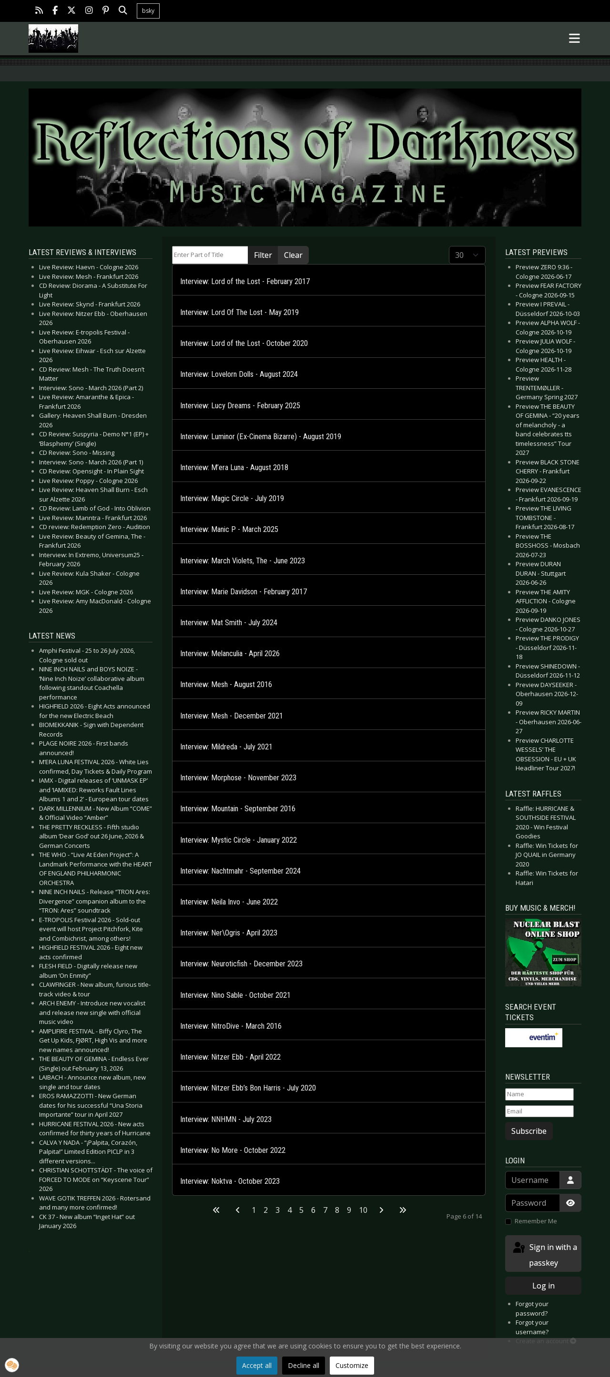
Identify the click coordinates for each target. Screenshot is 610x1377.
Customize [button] (352, 1365)
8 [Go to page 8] (337, 1210)
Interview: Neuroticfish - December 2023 (241, 963)
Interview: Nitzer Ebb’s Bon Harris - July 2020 (248, 1087)
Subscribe (529, 1131)
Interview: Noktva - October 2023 (230, 1181)
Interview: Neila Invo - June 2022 (229, 901)
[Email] (539, 1111)
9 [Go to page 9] (349, 1210)
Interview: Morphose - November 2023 (238, 777)
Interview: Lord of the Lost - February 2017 (245, 281)
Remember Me (536, 1221)
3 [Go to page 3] (277, 1210)
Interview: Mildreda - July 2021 (226, 746)
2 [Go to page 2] (266, 1210)
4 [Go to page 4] (289, 1210)
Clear (293, 255)
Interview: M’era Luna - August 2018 (234, 467)
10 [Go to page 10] (363, 1210)
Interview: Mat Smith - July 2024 (228, 622)
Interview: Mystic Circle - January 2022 (238, 840)
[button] (12, 1365)
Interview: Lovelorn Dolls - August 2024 (239, 374)
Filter (263, 255)
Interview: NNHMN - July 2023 (226, 1119)
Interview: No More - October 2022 (232, 1150)
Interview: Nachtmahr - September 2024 (240, 870)
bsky (148, 11)
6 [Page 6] (313, 1210)
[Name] (539, 1094)
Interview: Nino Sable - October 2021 (235, 995)
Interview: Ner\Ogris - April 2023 (228, 932)
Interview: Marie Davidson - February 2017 (243, 591)
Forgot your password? (532, 1308)
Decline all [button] (303, 1365)
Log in (543, 1285)
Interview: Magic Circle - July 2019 (232, 498)
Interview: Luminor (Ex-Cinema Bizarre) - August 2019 (260, 436)
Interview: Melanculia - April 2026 (230, 653)
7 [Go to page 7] (325, 1210)
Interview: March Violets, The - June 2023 (242, 560)
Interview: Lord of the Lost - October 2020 (244, 343)
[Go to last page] (402, 1210)
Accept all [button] (257, 1365)
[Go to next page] (381, 1210)
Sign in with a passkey (544, 1254)
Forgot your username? (532, 1327)
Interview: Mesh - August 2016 (226, 684)
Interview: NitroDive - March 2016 (231, 1026)
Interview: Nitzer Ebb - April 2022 (230, 1057)
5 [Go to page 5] (301, 1210)
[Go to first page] (216, 1210)
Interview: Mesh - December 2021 (231, 715)
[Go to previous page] (238, 1210)
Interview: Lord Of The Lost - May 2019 (239, 312)
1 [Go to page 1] (254, 1210)
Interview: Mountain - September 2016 (237, 808)
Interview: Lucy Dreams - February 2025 (240, 405)
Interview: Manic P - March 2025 (229, 529)
